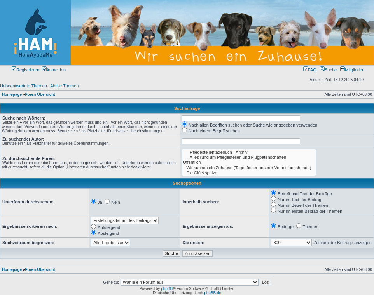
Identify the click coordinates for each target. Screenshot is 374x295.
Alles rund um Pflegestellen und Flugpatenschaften (249, 157)
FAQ (309, 70)
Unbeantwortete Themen (23, 85)
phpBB (167, 288)
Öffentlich (249, 162)
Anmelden (54, 70)
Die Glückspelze (249, 172)
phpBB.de (212, 293)
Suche (328, 70)
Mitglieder (352, 70)
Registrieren (25, 70)
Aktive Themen (64, 85)
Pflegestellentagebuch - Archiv (249, 152)
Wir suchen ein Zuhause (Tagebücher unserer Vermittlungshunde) (249, 167)
